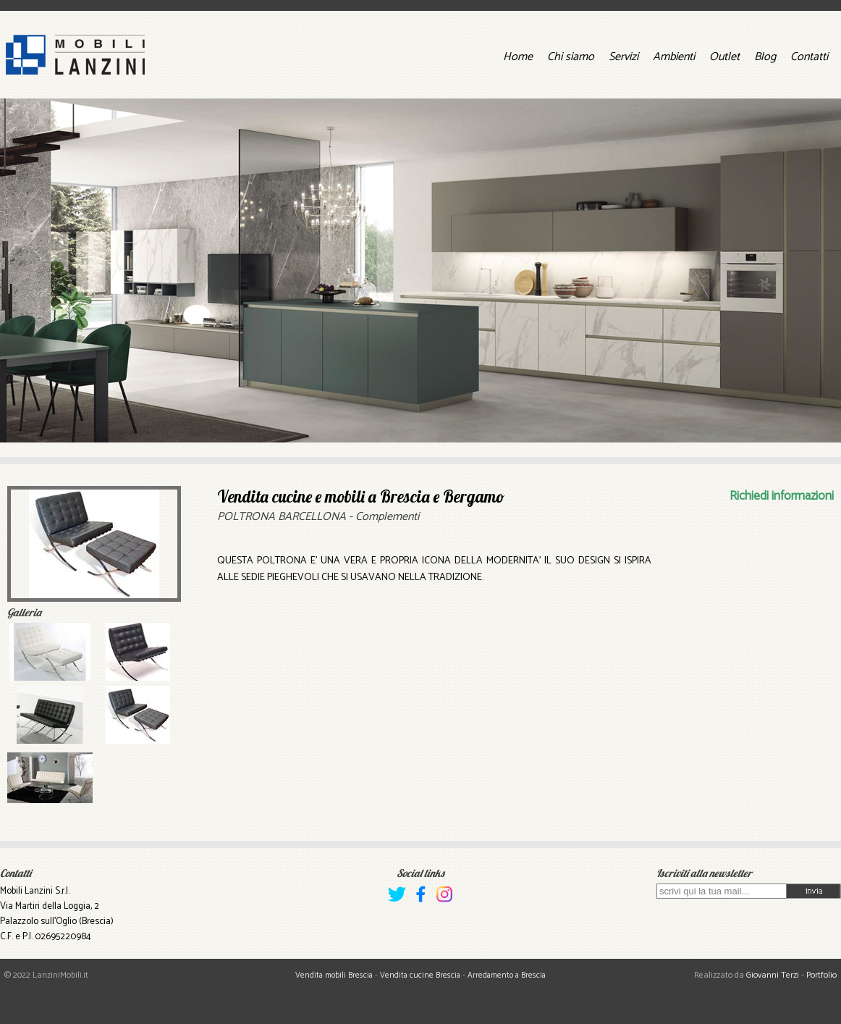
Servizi (623, 57)
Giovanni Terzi (772, 975)
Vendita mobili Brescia (334, 975)
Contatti (809, 57)
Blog (765, 57)
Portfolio (821, 975)
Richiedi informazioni (782, 496)
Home (518, 57)
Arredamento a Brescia (507, 975)
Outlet (724, 57)
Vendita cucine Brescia (420, 975)
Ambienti (674, 57)
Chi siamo (570, 57)
